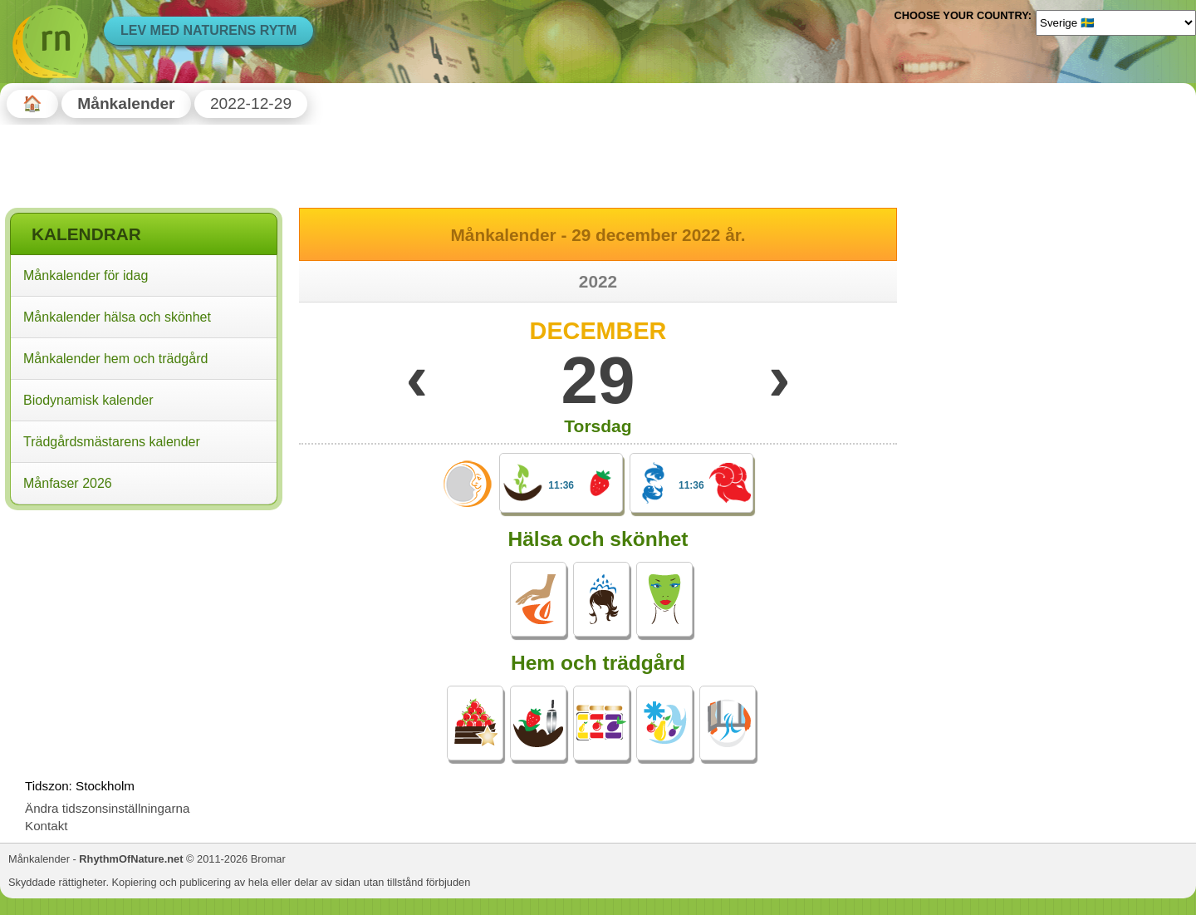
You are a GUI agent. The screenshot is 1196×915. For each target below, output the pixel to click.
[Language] (1116, 22)
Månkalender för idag (85, 275)
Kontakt (46, 826)
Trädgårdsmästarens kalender (111, 442)
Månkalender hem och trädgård (115, 359)
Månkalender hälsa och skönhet (117, 317)
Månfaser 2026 (67, 483)
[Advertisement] (143, 622)
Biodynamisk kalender (88, 400)
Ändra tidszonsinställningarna (107, 808)
